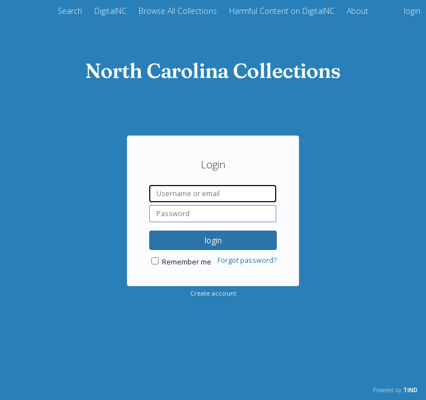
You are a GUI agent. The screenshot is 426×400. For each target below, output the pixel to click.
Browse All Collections (179, 11)
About (357, 11)
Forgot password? (247, 260)
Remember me (186, 262)
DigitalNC (111, 11)
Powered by (395, 390)
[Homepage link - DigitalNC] (213, 75)
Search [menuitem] (70, 11)
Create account (213, 293)
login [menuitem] (412, 11)
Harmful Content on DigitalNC (283, 11)
